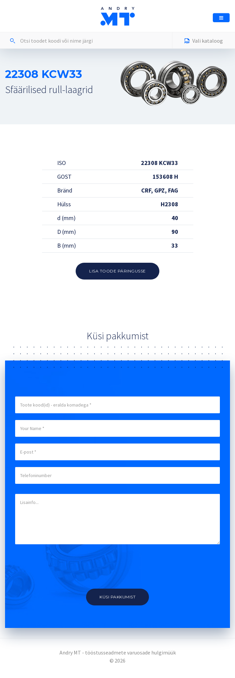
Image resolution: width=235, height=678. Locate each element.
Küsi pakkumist (117, 596)
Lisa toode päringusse (117, 270)
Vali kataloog (204, 41)
